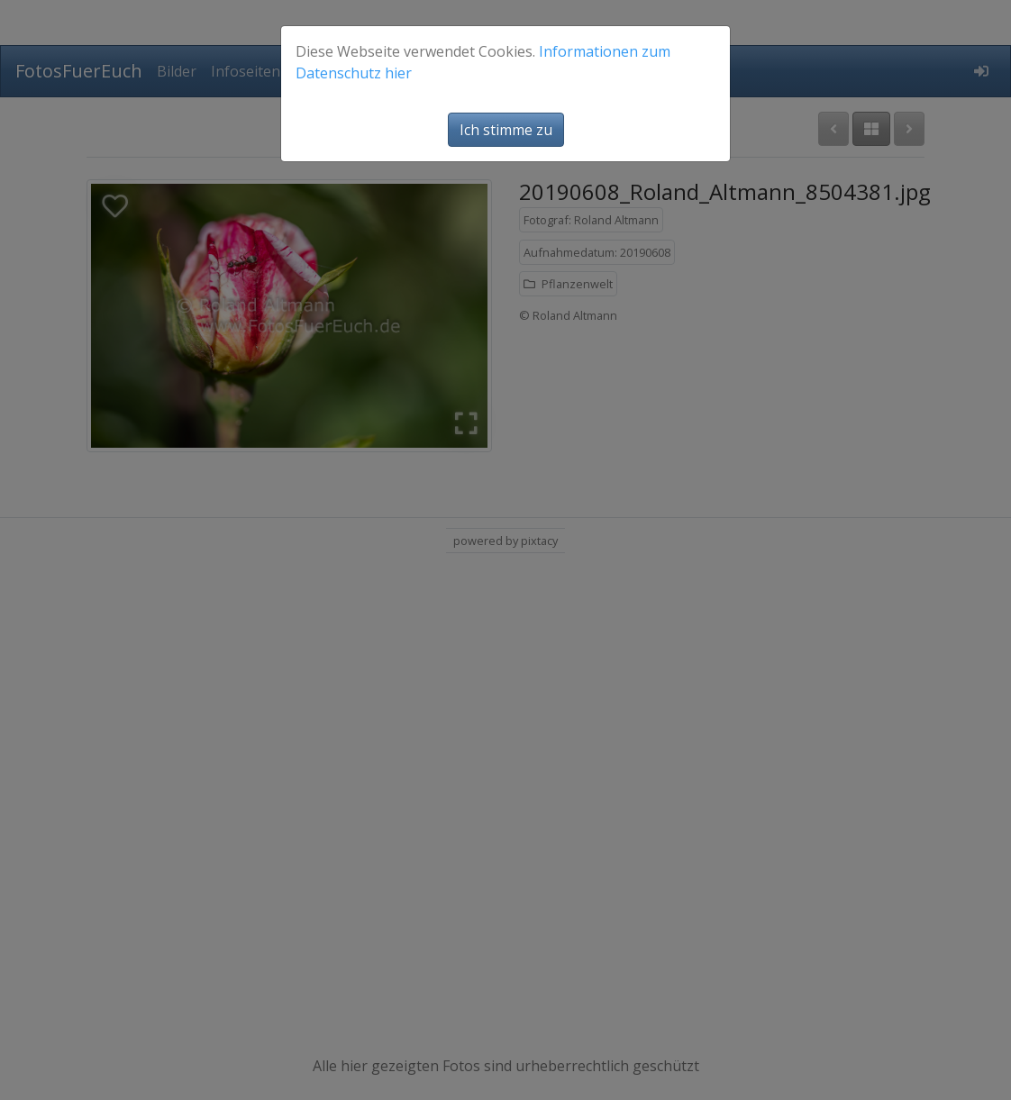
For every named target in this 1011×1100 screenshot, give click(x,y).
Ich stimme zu (506, 130)
